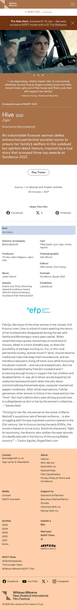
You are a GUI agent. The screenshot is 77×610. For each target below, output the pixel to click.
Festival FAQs (48, 470)
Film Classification (51, 474)
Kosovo (19, 187)
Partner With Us (49, 510)
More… (6, 544)
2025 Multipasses (12, 561)
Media (5, 491)
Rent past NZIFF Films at (48, 535)
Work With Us (48, 466)
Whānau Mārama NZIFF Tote (18, 568)
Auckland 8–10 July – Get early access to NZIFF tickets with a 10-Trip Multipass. (38, 23)
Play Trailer (39, 172)
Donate (45, 503)
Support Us (47, 491)
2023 (5, 532)
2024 (5, 528)
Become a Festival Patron (54, 499)
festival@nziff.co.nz (13, 458)
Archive (6, 520)
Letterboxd (46, 286)
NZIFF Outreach (11, 499)
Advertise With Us (51, 506)
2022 (5, 536)
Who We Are (47, 462)
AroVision (7, 232)
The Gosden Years (12, 564)
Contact (6, 455)
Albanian (33, 187)
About (44, 455)
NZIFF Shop (9, 557)
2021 (4, 540)
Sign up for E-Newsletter (15, 462)
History (45, 459)
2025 (5, 524)
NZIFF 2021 (30, 104)
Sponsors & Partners (52, 495)
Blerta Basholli (26, 126)
